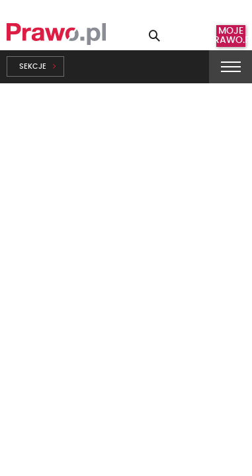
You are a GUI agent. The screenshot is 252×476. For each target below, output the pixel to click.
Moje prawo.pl (230, 35)
